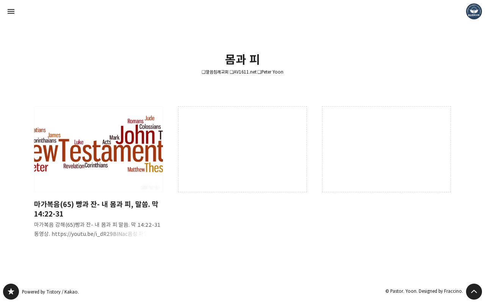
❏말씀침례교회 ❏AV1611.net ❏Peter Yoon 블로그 (11, 292)
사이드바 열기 (11, 11)
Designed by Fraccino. (441, 291)
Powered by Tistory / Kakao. (50, 292)
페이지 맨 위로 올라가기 (474, 292)
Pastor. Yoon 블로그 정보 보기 (474, 11)
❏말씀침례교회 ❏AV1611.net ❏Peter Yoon (243, 72)
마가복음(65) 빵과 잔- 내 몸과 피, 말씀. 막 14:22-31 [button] (99, 178)
